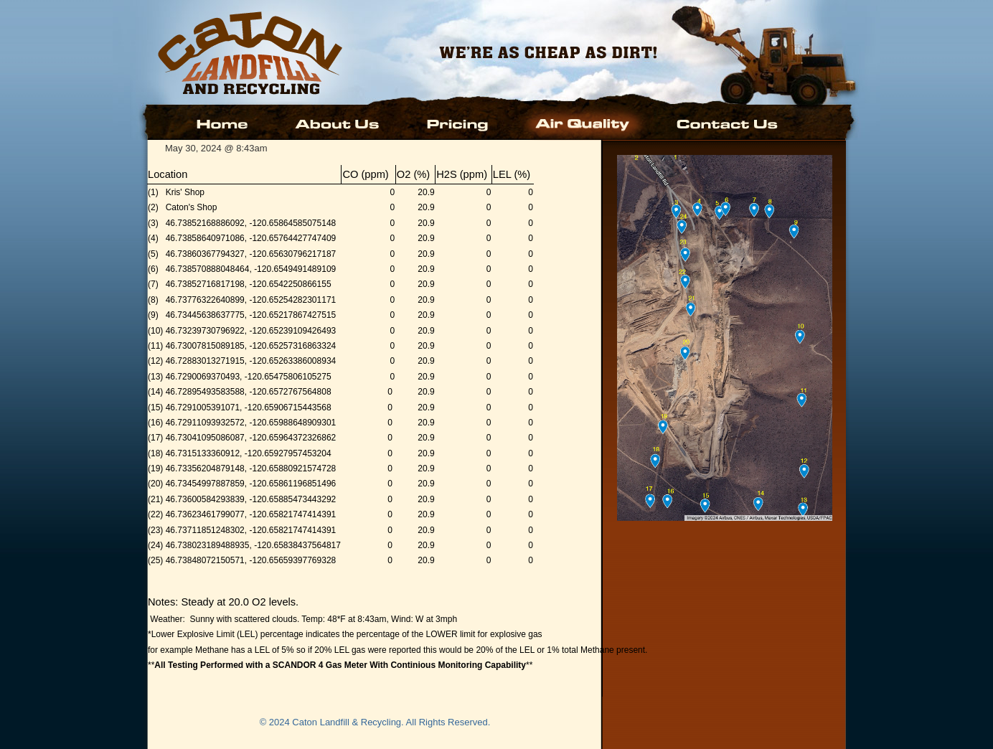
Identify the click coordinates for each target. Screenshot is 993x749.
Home (224, 123)
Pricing (458, 123)
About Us (338, 123)
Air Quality (584, 123)
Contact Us (726, 123)
